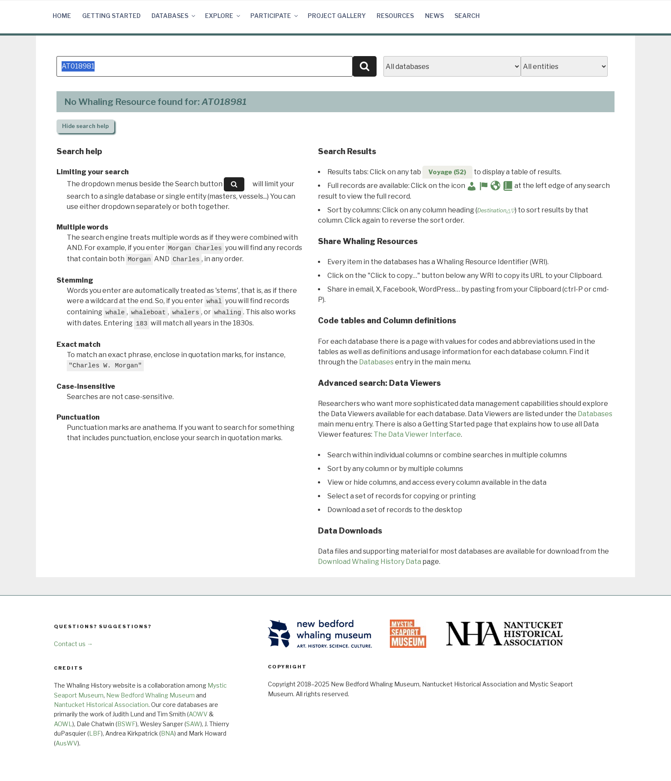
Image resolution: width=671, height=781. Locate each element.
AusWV (66, 743)
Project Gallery (337, 15)
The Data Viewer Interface (417, 434)
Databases (173, 15)
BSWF (126, 723)
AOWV (198, 714)
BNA (167, 733)
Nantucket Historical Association (101, 704)
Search (467, 15)
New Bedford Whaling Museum (150, 695)
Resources (395, 15)
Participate (274, 15)
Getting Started (111, 15)
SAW (193, 723)
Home (62, 15)
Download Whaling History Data (369, 561)
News (434, 15)
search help (85, 126)
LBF (95, 733)
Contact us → (73, 643)
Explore (223, 15)
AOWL (63, 723)
